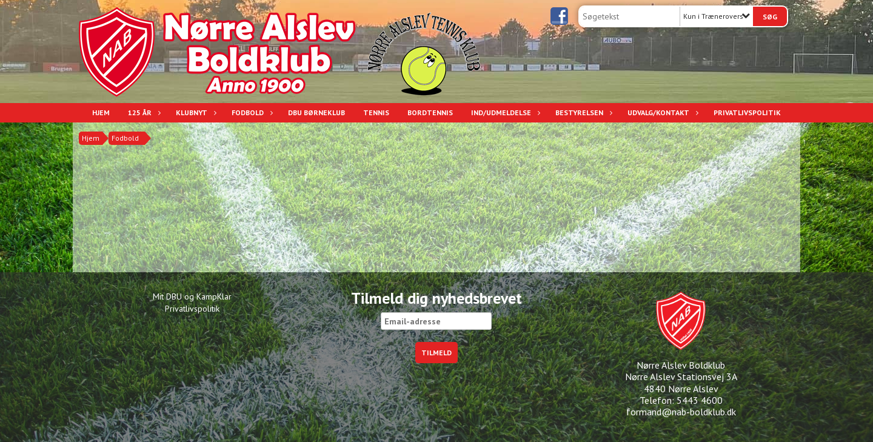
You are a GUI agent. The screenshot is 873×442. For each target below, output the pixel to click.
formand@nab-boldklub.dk (681, 412)
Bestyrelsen (582, 112)
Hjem (101, 112)
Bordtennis (430, 112)
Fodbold (251, 112)
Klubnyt (194, 112)
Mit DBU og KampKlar (192, 296)
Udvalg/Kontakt (661, 112)
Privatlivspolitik (747, 112)
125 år (143, 112)
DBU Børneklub (316, 112)
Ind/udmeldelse (504, 112)
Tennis (376, 112)
